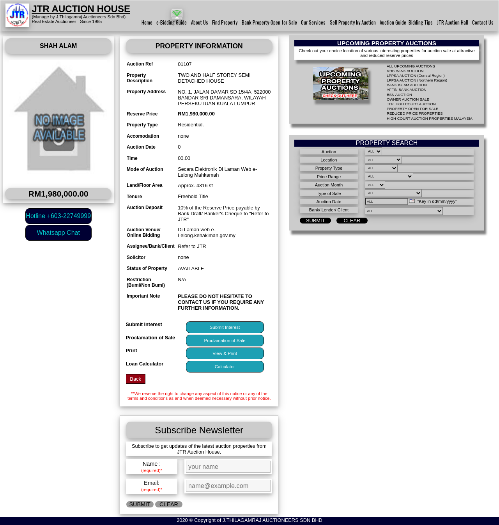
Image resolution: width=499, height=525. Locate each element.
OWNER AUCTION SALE (408, 99)
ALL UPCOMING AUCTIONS (411, 66)
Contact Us (483, 22)
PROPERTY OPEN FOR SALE (412, 108)
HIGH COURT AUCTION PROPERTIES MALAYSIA (429, 118)
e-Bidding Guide (171, 22)
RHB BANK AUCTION (405, 71)
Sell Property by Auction (353, 22)
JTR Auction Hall (452, 22)
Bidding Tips (421, 22)
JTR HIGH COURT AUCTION (411, 104)
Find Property (224, 22)
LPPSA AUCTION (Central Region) (416, 75)
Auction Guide (393, 22)
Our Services (313, 22)
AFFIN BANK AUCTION (406, 89)
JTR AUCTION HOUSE (81, 9)
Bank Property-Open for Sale (269, 22)
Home (147, 22)
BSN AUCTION (399, 94)
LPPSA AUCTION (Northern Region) (417, 80)
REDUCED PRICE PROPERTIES (415, 113)
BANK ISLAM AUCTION (407, 85)
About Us (199, 22)
